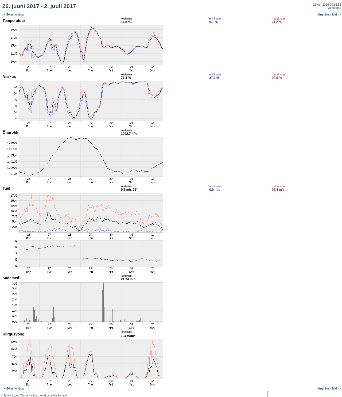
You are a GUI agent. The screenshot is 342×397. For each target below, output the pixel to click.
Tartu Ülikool (11, 395)
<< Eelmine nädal (14, 14)
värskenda (334, 7)
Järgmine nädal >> (329, 14)
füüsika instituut (29, 395)
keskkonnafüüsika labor (54, 395)
